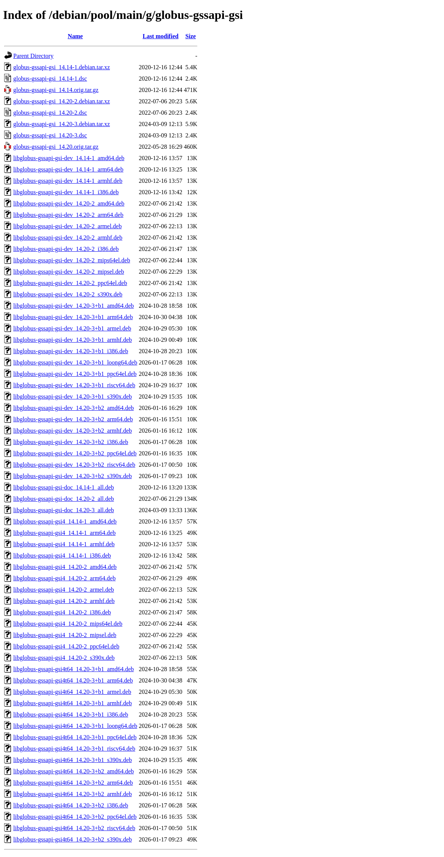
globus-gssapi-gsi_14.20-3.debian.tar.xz (61, 124)
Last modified (160, 36)
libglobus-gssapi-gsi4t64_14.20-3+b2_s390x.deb (72, 839)
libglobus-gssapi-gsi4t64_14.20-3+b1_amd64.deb (73, 669)
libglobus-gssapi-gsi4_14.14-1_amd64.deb (65, 521)
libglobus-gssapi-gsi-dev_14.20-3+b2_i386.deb (70, 442)
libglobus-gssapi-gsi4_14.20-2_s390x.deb (64, 657)
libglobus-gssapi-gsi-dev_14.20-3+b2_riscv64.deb (74, 464)
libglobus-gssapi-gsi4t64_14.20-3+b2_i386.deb (70, 805)
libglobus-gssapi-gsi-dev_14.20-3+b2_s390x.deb (72, 476)
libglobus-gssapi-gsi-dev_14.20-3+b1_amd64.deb (73, 305)
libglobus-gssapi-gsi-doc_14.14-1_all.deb (63, 487)
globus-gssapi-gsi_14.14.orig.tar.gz (55, 90)
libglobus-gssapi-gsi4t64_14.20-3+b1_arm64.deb (73, 680)
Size (190, 36)
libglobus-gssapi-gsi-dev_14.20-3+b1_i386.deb (70, 351)
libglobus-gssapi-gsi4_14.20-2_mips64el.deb (67, 623)
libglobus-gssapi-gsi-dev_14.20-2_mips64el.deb (71, 260)
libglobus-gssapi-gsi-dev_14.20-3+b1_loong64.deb (75, 362)
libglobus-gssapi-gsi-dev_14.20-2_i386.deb (66, 249)
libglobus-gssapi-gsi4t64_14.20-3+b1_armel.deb (72, 692)
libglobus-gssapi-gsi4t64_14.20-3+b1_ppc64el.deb (74, 737)
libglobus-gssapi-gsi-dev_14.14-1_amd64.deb (68, 158)
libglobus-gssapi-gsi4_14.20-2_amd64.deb (65, 567)
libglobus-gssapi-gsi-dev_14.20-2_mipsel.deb (68, 271)
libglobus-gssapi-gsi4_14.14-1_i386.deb (62, 555)
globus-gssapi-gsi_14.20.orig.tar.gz (55, 146)
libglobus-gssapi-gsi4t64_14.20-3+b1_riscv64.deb (74, 748)
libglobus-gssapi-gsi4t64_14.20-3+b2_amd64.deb (73, 771)
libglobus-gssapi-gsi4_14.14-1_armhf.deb (64, 544)
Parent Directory (33, 56)
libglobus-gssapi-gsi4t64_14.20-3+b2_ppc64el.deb (74, 816)
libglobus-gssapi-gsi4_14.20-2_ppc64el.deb (66, 646)
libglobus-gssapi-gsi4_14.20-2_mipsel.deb (64, 635)
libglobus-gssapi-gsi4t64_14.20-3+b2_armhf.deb (72, 794)
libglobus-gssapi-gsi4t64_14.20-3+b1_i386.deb (70, 714)
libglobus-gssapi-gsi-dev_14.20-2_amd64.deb (68, 203)
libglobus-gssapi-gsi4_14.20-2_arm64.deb (64, 578)
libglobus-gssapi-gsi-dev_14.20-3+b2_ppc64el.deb (74, 453)
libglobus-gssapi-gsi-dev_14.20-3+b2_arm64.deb (73, 419)
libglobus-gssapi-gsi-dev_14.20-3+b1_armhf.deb (72, 340)
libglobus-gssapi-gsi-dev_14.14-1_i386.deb (66, 192)
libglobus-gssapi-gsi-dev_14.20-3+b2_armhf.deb (72, 430)
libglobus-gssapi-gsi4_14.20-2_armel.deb (63, 589)
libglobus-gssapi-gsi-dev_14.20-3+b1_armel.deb (72, 328)
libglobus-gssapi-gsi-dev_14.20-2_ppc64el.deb (70, 283)
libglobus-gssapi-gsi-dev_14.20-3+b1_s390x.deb (72, 396)
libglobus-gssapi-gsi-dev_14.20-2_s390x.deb (67, 294)
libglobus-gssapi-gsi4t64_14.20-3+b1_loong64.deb (75, 726)
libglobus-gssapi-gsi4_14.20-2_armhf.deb (64, 601)
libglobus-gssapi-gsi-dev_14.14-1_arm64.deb (68, 169)
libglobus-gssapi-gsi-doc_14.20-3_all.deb (63, 510)
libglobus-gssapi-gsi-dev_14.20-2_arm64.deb (68, 215)
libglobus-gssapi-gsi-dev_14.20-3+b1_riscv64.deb (74, 385)
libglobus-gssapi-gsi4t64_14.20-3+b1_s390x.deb (72, 760)
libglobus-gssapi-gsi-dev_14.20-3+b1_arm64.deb (73, 317)
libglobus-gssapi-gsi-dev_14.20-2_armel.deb (67, 226)
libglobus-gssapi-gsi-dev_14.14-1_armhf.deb (67, 181)
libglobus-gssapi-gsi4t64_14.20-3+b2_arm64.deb (73, 782)
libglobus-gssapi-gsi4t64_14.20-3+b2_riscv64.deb (74, 828)
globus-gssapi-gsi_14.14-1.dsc (50, 78)
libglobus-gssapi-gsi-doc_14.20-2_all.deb (63, 499)
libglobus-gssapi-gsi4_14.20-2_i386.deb (62, 612)
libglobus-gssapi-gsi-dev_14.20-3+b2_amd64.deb (73, 408)
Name (75, 36)
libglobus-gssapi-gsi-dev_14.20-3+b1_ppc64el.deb (74, 374)
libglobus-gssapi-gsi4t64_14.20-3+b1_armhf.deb (72, 703)
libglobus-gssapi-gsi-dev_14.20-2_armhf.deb (67, 237)
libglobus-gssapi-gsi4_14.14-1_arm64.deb (64, 533)
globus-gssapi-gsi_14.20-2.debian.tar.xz (61, 101)
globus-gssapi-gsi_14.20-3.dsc (50, 135)
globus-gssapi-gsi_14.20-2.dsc (50, 112)
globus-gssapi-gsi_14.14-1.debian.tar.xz (61, 67)
